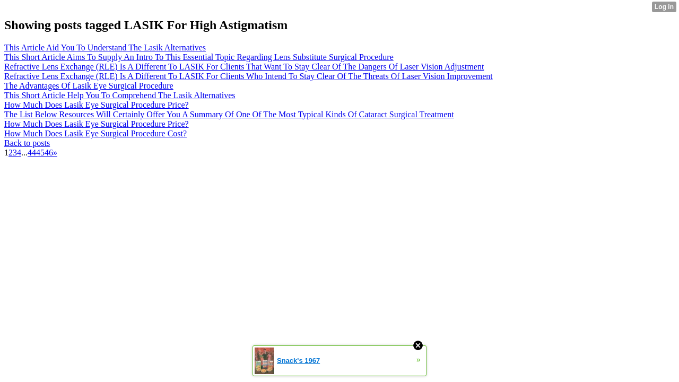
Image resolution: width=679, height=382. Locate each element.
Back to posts (27, 142)
